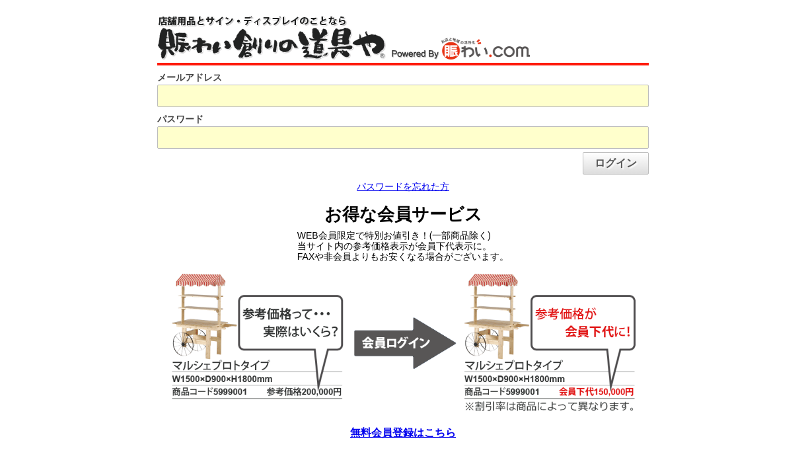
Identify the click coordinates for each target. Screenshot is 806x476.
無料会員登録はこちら (403, 432)
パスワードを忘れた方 (403, 186)
